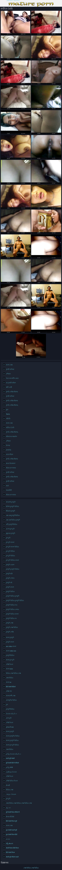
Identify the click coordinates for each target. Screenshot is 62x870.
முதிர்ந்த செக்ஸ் (11, 772)
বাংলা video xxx (11, 651)
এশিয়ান (8, 374)
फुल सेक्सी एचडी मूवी (11, 830)
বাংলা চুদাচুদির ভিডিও (12, 736)
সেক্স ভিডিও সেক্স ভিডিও (13, 0)
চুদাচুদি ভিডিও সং (11, 618)
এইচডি (8, 418)
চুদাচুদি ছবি (9, 574)
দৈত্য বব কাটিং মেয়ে (12, 378)
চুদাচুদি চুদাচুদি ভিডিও (12, 569)
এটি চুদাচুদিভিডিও (11, 524)
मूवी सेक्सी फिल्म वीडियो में (13, 812)
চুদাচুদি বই (9, 583)
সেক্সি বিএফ (9, 664)
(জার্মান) (8, 450)
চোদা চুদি (9, 718)
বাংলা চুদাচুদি (10, 637)
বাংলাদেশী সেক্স (10, 696)
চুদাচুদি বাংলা (10, 587)
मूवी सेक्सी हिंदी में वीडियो (12, 763)
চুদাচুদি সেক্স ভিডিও (12, 627)
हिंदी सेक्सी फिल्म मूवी (11, 821)
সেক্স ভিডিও (9, 678)
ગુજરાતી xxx (10, 727)
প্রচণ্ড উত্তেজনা (10, 463)
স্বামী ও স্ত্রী (9, 387)
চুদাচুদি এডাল (10, 565)
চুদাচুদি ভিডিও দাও (11, 605)
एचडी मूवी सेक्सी (10, 758)
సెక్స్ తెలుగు (9, 843)
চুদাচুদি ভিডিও (10, 591)
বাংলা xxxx (9, 669)
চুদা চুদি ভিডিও (10, 556)
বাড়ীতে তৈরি (10, 427)
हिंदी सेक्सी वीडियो (11, 687)
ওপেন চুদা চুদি (10, 529)
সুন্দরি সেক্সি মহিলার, (12, 405)
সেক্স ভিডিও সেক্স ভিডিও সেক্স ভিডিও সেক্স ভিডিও (18, 803)
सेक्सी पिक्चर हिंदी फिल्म (12, 848)
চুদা (7, 705)
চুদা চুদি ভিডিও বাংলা (12, 560)
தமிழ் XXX (9, 767)
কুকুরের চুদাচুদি (10, 533)
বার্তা (7, 486)
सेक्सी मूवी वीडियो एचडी (12, 857)
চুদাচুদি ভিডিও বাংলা (12, 614)
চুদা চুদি (8, 538)
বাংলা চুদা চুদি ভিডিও (12, 745)
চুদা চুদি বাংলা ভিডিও (12, 547)
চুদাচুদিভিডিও (10, 655)
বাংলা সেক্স (9, 365)
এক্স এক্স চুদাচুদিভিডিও (13, 515)
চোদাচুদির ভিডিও (11, 700)
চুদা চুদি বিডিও (10, 551)
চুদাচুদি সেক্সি (10, 632)
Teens (8, 414)
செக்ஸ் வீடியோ (11, 713)
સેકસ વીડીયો (10, 816)
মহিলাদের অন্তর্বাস (11, 436)
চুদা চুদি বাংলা (10, 542)
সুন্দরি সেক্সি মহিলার (12, 392)
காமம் (8, 839)
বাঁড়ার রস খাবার (11, 468)
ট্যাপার (8, 445)
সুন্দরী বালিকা (10, 369)
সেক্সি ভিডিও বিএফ (12, 781)
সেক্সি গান (9, 691)
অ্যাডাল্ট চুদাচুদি (11, 502)
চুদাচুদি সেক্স (9, 623)
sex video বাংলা (11, 646)
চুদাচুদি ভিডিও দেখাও (12, 609)
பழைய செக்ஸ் (11, 794)
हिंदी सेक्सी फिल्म (10, 852)
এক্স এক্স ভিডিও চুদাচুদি (13, 520)
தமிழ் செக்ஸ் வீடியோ (13, 754)
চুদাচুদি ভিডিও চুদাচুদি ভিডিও (15, 600)
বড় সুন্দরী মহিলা (11, 383)
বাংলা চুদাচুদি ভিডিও (12, 740)
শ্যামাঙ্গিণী (9, 490)
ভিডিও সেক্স (9, 790)
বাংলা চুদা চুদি (10, 660)
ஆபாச (8, 808)
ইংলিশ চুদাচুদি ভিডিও (12, 506)
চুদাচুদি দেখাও (10, 578)
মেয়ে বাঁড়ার (9, 454)
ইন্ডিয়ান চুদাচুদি (10, 511)
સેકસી (8, 785)
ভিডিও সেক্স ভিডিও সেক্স (13, 673)
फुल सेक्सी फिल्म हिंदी (11, 834)
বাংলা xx (8, 682)
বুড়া (7, 410)
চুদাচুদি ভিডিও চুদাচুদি (12, 596)
